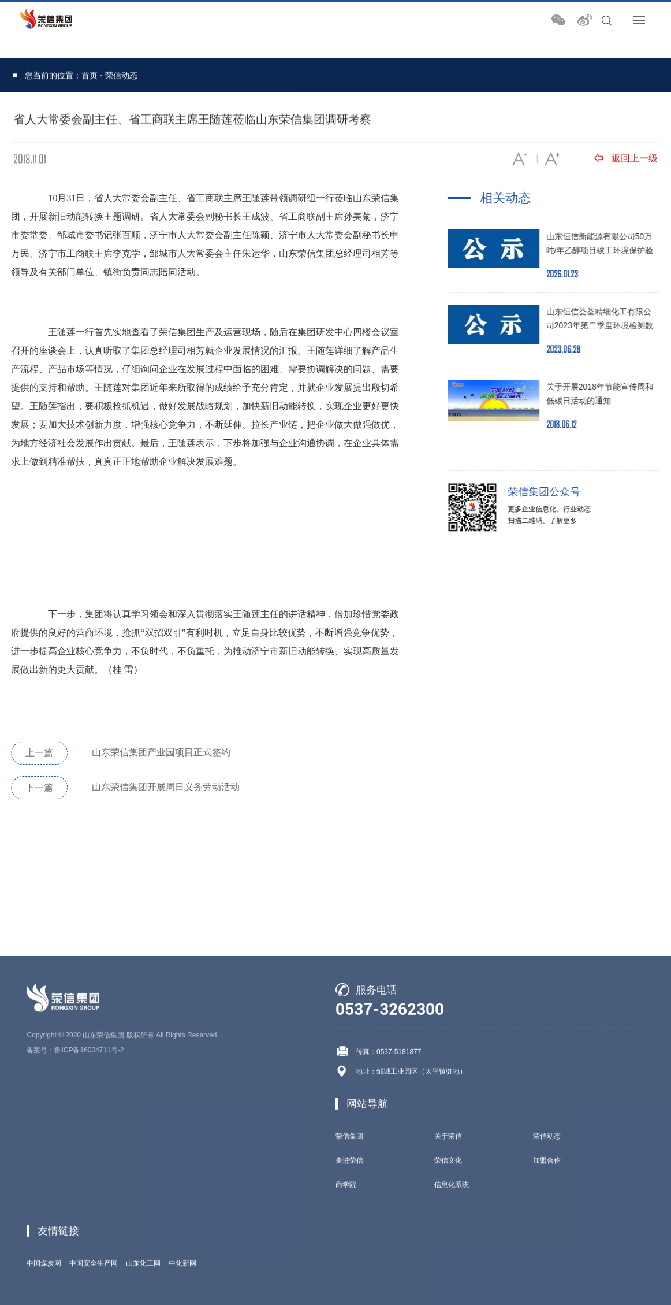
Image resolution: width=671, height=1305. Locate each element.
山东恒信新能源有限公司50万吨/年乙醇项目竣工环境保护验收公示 (605, 250)
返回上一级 (626, 159)
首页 (89, 76)
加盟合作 (547, 1255)
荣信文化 (448, 1255)
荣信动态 (121, 76)
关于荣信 (448, 1230)
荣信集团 (349, 1230)
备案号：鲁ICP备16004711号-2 (75, 1144)
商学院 (346, 1279)
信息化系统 (451, 1279)
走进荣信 (349, 1255)
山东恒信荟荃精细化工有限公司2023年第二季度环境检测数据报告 (605, 325)
